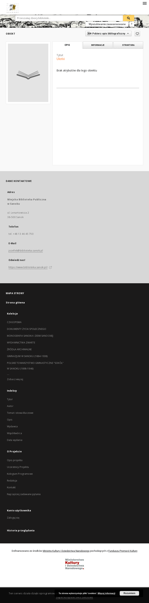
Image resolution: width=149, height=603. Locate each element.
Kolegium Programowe (20, 473)
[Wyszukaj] (128, 18)
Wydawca (12, 426)
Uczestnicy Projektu (18, 467)
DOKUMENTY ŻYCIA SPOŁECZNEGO (26, 329)
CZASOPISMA (14, 322)
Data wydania (14, 440)
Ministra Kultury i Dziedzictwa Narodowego (66, 550)
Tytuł (9, 399)
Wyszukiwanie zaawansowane (107, 24)
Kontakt (11, 487)
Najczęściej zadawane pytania (24, 494)
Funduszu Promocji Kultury (122, 550)
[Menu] (144, 3)
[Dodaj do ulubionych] (137, 33)
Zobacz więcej (15, 379)
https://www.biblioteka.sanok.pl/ (28, 267)
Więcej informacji (106, 593)
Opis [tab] (67, 45)
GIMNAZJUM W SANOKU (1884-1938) (27, 356)
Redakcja (12, 480)
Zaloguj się (13, 517)
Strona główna (15, 302)
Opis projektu (15, 460)
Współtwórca (14, 433)
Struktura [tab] (128, 45)
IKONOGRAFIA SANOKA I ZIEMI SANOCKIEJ (30, 335)
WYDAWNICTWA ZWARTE (21, 342)
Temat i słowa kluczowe (20, 412)
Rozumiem (129, 593)
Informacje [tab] (97, 45)
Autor (10, 406)
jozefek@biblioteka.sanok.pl (26, 250)
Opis (9, 419)
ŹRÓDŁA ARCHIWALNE (19, 349)
